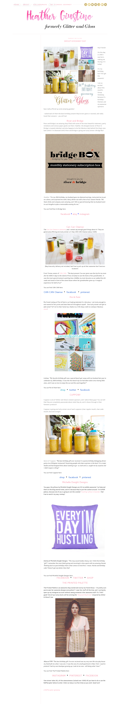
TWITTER (78, 577)
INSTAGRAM (58, 675)
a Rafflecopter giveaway (52, 690)
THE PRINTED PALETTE (75, 582)
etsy (75, 214)
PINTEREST (75, 675)
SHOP (90, 577)
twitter (72, 389)
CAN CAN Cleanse (53, 292)
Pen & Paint (75, 297)
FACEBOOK (63, 577)
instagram (84, 214)
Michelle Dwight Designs (75, 482)
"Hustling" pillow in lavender (90, 492)
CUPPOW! (75, 394)
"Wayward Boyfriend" (84, 595)
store (45, 309)
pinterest (85, 292)
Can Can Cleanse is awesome (56, 229)
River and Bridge (75, 120)
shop (62, 389)
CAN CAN (62, 273)
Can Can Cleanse (75, 226)
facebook (65, 214)
